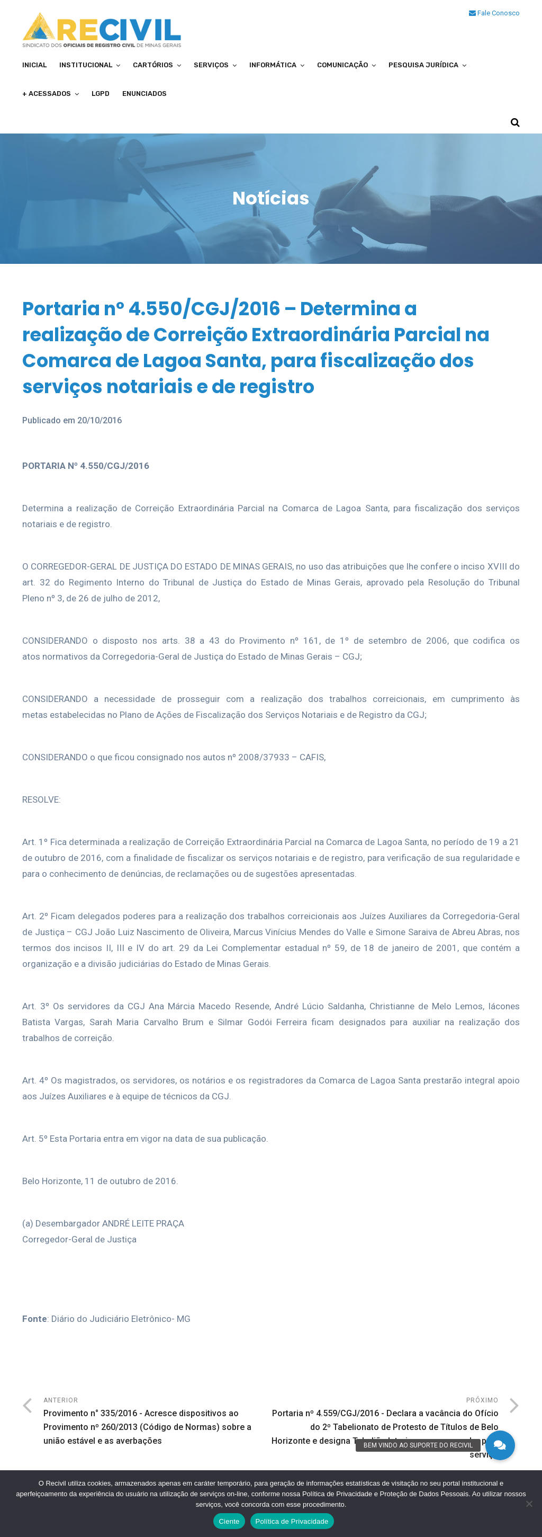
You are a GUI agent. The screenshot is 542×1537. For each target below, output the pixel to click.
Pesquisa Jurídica (423, 65)
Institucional (85, 65)
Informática (272, 65)
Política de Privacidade (292, 1521)
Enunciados (144, 93)
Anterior (157, 1422)
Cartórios (153, 65)
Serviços (211, 65)
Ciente (229, 1521)
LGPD (101, 93)
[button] (500, 1445)
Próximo (385, 1429)
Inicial (34, 65)
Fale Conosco (494, 13)
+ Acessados (46, 93)
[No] (528, 1503)
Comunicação (342, 65)
